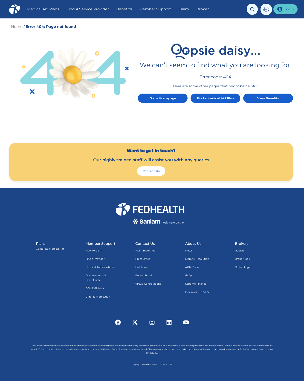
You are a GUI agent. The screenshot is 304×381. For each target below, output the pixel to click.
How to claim (94, 250)
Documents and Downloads (96, 278)
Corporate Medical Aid (50, 248)
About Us (193, 243)
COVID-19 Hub (95, 288)
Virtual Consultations (148, 283)
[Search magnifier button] (252, 9)
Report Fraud (143, 275)
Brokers (242, 243)
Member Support (155, 9)
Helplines (141, 267)
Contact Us (145, 243)
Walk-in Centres (145, 250)
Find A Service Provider (88, 9)
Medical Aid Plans (43, 9)
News (188, 250)
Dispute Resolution (197, 258)
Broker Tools (242, 258)
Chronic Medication (98, 296)
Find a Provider (95, 258)
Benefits (124, 9)
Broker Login (243, 267)
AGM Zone (192, 267)
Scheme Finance (195, 283)
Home (17, 26)
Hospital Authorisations (100, 267)
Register (240, 250)
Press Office (142, 258)
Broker (202, 9)
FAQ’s (188, 275)
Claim (184, 9)
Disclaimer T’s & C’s (197, 292)
